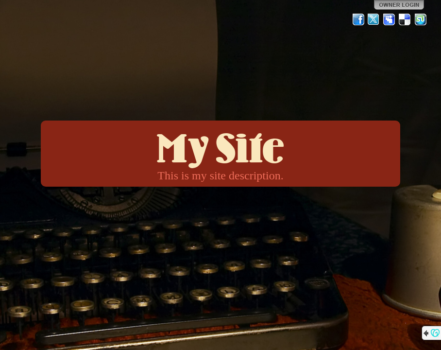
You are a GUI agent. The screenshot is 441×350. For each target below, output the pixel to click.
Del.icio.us (405, 19)
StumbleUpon (420, 19)
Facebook (358, 19)
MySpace (389, 19)
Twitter (374, 19)
